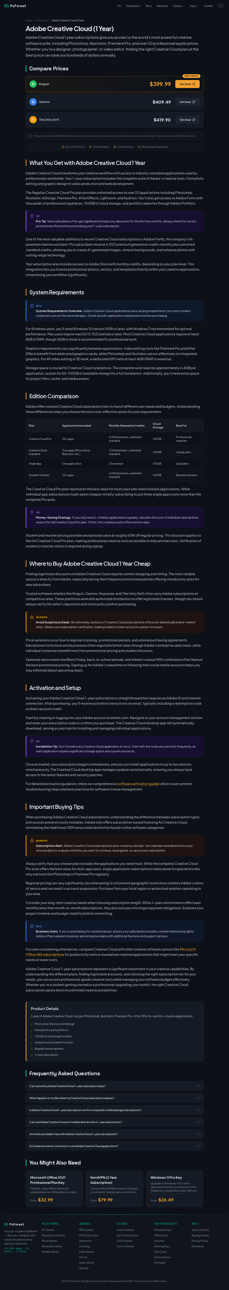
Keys (194, 5)
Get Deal (187, 84)
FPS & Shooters (88, 1235)
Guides (208, 5)
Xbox (149, 5)
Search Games (200, 1229)
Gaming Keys (162, 1246)
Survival (83, 1268)
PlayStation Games (53, 1235)
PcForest (14, 1224)
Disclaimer (198, 1246)
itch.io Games (125, 1246)
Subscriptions (162, 1257)
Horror (83, 1257)
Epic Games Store (127, 1235)
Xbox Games (49, 1240)
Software (42, 20)
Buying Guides (200, 1235)
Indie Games (86, 1251)
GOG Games (124, 1240)
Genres (179, 5)
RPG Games (86, 1229)
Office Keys (161, 1235)
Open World (86, 1262)
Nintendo (162, 5)
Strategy (84, 1246)
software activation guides (139, 784)
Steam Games (125, 1229)
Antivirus (159, 1240)
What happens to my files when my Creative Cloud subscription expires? (115, 1098)
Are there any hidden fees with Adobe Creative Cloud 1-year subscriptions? (115, 1134)
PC (119, 5)
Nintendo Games (52, 1246)
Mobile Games (50, 1251)
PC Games (48, 1229)
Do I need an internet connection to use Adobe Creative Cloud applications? (115, 1146)
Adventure (85, 1240)
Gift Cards (160, 1251)
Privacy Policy (200, 1240)
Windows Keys (163, 1229)
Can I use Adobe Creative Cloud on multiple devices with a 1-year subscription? (115, 1122)
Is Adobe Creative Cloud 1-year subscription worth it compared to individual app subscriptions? (115, 1110)
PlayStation (133, 5)
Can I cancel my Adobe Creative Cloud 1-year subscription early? (115, 1086)
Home (29, 20)
